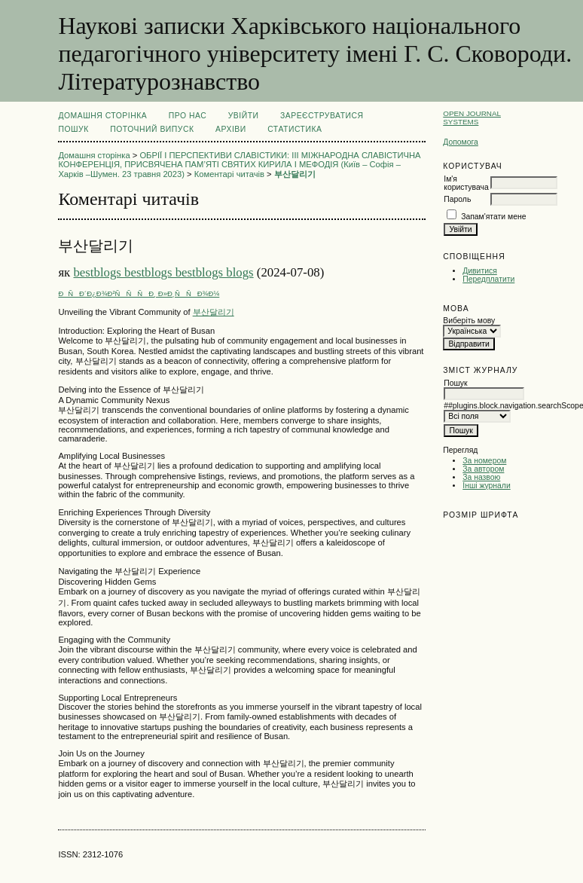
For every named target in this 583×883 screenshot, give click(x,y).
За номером (484, 461)
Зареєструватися (322, 116)
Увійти (243, 116)
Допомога (460, 142)
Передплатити (488, 279)
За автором (483, 469)
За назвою (481, 477)
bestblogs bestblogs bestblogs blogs (163, 272)
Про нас (188, 116)
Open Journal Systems (472, 117)
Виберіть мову (469, 320)
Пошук (73, 129)
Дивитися (479, 271)
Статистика (294, 129)
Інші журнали (486, 485)
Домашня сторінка (102, 116)
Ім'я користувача (466, 183)
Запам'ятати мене (493, 216)
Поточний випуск (152, 129)
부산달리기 (295, 174)
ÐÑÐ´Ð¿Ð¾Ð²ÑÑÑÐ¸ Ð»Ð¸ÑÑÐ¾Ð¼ (138, 293)
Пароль (457, 199)
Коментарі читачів (229, 174)
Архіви (230, 129)
